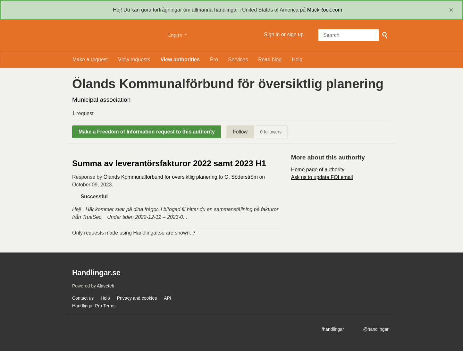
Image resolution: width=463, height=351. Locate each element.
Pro (214, 59)
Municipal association (101, 99)
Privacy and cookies (137, 298)
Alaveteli (105, 285)
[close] (451, 10)
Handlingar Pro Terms (93, 305)
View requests (134, 59)
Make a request (90, 59)
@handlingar (376, 329)
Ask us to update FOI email (322, 177)
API (167, 298)
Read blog (270, 59)
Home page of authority (317, 169)
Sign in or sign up (284, 34)
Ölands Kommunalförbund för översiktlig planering (160, 177)
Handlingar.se (116, 36)
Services (238, 59)
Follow (240, 131)
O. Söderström (241, 177)
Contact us (83, 298)
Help (297, 59)
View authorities (179, 59)
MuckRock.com (324, 10)
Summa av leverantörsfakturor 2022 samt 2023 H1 (169, 163)
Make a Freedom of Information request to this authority (147, 131)
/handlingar (333, 329)
